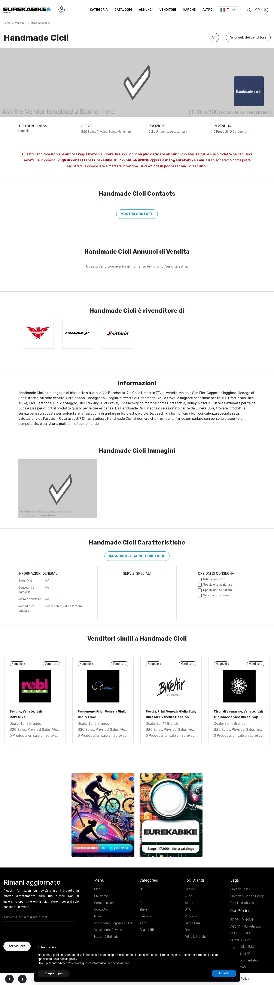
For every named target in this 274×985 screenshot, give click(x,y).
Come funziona (104, 903)
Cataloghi (123, 10)
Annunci (146, 10)
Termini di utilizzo (242, 903)
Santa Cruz (192, 923)
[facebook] (22, 979)
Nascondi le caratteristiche (137, 556)
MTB (142, 889)
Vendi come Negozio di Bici (113, 923)
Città (143, 903)
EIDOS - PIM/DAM (242, 920)
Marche (189, 10)
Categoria (99, 10)
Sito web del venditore (248, 37)
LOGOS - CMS (240, 933)
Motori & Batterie (106, 937)
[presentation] (28, 931)
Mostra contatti (137, 214)
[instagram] (9, 979)
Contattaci (101, 909)
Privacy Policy (240, 889)
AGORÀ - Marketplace (245, 926)
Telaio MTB (147, 930)
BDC (142, 896)
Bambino (146, 916)
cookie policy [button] (68, 959)
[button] (234, 947)
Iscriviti (99, 916)
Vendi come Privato (108, 930)
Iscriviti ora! (17, 946)
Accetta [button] (224, 973)
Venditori (167, 10)
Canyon (190, 889)
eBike (143, 909)
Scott (189, 903)
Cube (188, 896)
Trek (188, 930)
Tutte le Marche (196, 937)
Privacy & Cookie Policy (247, 896)
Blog (97, 889)
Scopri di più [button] (54, 973)
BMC (188, 909)
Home (6, 22)
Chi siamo (101, 896)
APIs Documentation (244, 960)
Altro (208, 10)
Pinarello (191, 916)
